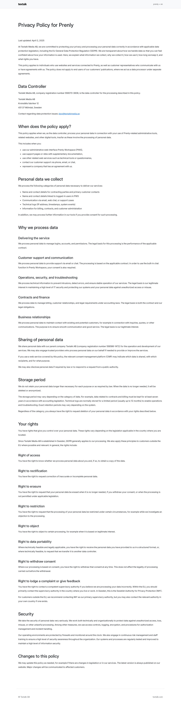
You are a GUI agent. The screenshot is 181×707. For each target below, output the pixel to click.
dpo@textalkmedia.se (69, 113)
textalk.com (158, 697)
